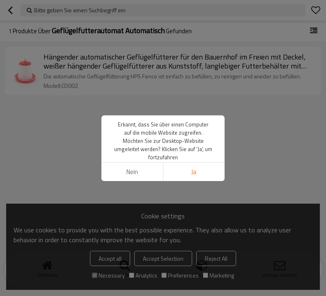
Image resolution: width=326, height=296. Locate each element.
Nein (132, 172)
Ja (193, 172)
